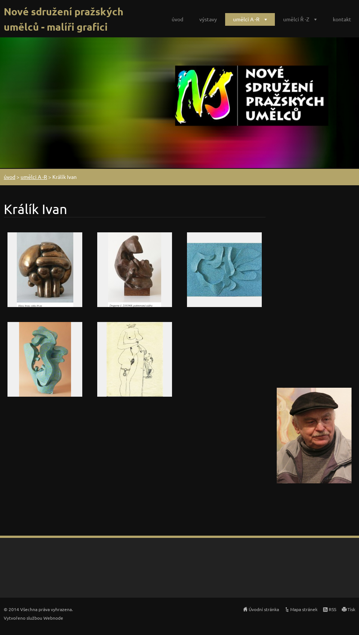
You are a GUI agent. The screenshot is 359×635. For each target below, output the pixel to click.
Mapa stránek (303, 609)
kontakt (342, 19)
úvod (177, 19)
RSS (332, 609)
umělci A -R (246, 19)
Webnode (53, 618)
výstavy (208, 19)
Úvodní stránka (264, 609)
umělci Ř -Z (296, 19)
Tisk (351, 609)
